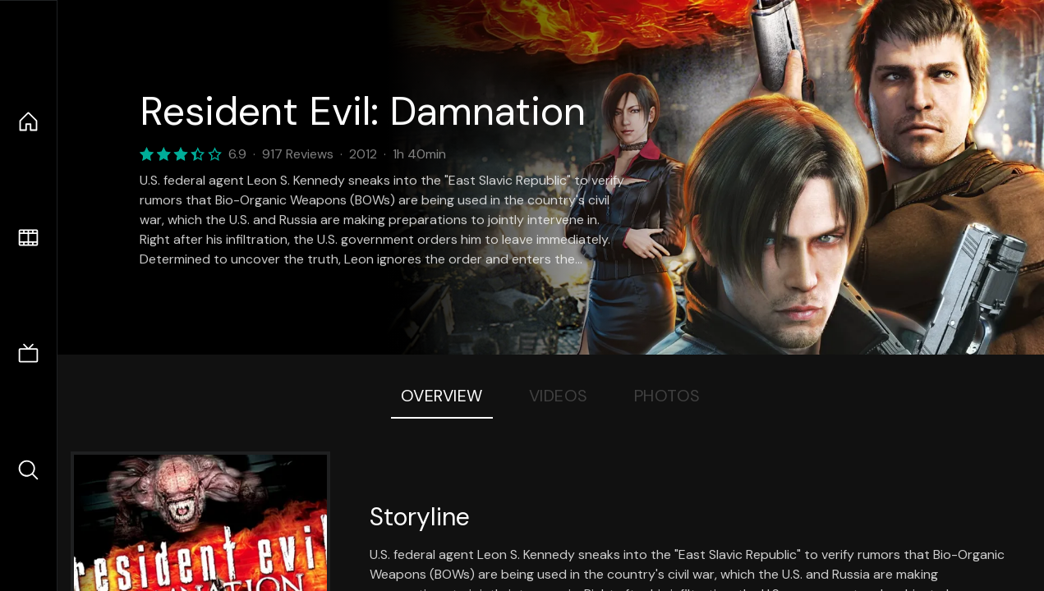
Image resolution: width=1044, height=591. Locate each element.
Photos (667, 395)
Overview (442, 395)
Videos (558, 395)
